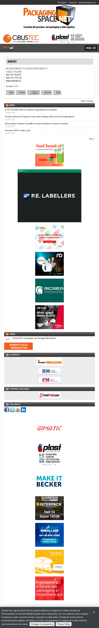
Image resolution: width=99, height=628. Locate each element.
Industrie (89, 101)
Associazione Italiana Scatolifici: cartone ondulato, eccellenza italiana (36, 123)
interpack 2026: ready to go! (17, 130)
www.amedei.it (13, 80)
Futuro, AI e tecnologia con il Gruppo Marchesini (30, 338)
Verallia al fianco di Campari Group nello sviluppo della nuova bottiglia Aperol (39, 116)
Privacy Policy (63, 624)
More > (92, 138)
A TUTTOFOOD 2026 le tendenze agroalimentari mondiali (31, 109)
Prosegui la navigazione (42, 624)
